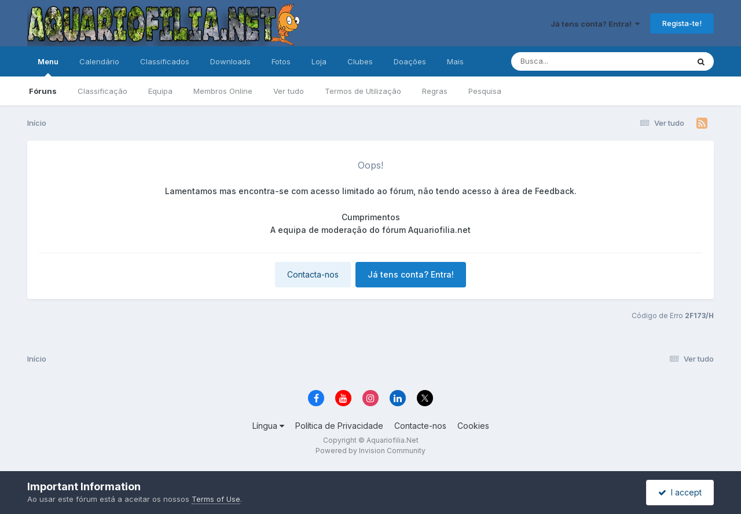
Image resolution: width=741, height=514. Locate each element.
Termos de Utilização (363, 91)
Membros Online (222, 91)
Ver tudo (288, 91)
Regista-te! (682, 23)
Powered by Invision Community (370, 450)
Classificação (102, 91)
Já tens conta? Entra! (595, 23)
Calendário (99, 61)
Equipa (160, 91)
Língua (268, 426)
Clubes (360, 61)
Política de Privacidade (339, 426)
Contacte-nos (420, 426)
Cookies (473, 426)
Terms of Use (216, 499)
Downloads (230, 61)
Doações (410, 61)
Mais (455, 61)
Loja (319, 61)
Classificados (164, 61)
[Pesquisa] (568, 61)
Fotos (281, 61)
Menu (48, 66)
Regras (434, 91)
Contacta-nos (313, 274)
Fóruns (43, 91)
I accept (680, 492)
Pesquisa (484, 91)
